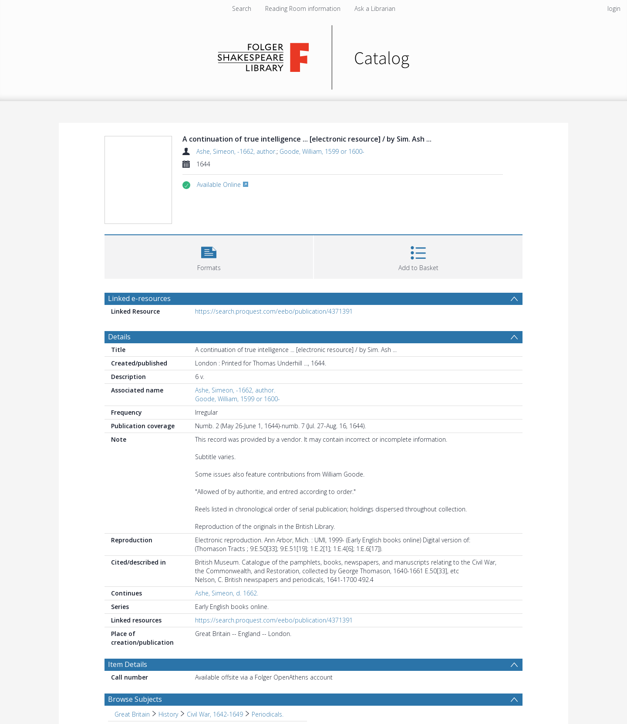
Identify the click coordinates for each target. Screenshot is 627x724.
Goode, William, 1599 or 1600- (322, 151)
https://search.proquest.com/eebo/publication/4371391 (274, 311)
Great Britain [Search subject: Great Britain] (132, 714)
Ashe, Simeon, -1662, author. (236, 151)
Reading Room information (302, 8)
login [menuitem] (613, 8)
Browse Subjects (135, 699)
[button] (208, 256)
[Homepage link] (314, 55)
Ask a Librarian (374, 8)
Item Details (127, 664)
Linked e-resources (139, 298)
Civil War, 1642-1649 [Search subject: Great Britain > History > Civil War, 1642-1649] (215, 714)
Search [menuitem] (241, 8)
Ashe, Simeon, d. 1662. (226, 593)
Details (119, 337)
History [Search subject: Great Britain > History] (168, 714)
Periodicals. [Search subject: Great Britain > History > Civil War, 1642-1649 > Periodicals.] (267, 714)
